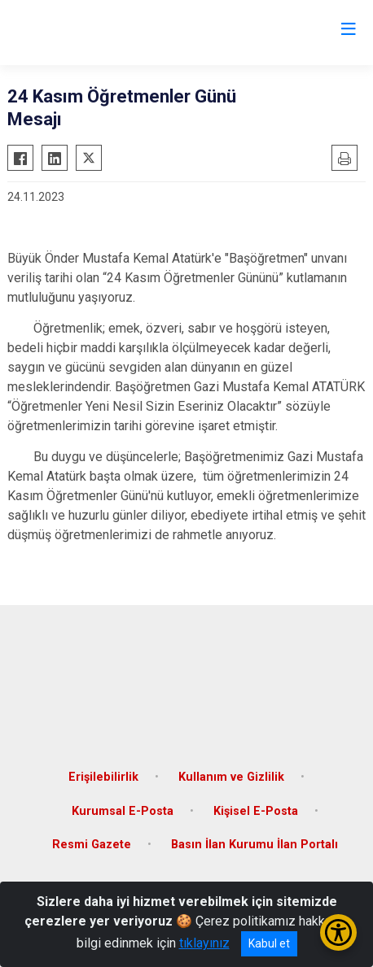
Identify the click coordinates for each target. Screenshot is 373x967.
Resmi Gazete (91, 845)
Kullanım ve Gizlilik (231, 777)
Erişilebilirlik (103, 777)
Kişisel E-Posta (255, 811)
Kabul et (269, 943)
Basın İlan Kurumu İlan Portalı (254, 845)
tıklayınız (204, 943)
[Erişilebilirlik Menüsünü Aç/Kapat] (338, 932)
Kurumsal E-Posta (122, 811)
